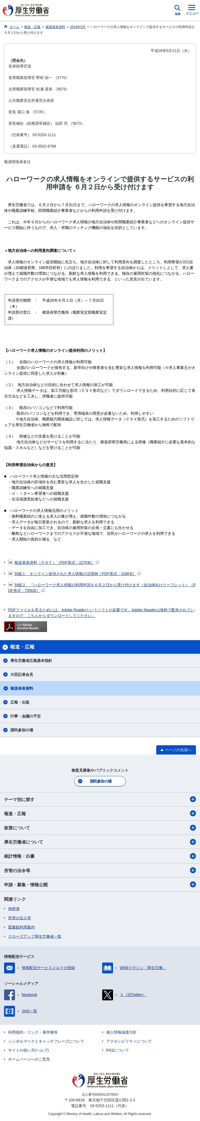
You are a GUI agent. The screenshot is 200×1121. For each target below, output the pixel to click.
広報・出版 (19, 702)
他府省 (14, 908)
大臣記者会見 (21, 674)
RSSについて (117, 1050)
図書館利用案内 (21, 927)
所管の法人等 (19, 918)
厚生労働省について (100, 842)
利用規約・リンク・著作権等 (33, 1032)
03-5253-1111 (102, 1106)
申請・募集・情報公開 (100, 884)
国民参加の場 (21, 730)
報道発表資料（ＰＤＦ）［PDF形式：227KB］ (53, 562)
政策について (100, 828)
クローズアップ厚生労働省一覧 (34, 936)
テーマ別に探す (100, 799)
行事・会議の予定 (25, 716)
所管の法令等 (100, 870)
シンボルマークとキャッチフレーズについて (46, 1041)
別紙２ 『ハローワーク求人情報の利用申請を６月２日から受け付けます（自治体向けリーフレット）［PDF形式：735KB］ (102, 587)
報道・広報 (100, 813)
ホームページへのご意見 (29, 1059)
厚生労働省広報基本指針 (31, 660)
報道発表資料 (21, 688)
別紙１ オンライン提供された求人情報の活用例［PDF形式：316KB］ (74, 573)
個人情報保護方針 (121, 1032)
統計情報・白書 (100, 856)
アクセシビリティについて (129, 1041)
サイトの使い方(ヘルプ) (28, 1050)
